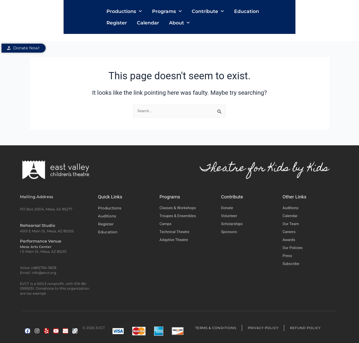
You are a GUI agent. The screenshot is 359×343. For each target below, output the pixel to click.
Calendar (293, 20)
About (324, 20)
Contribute (191, 20)
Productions (107, 20)
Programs (150, 20)
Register (262, 20)
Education (229, 20)
